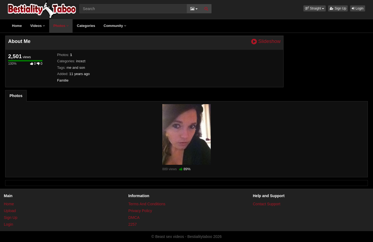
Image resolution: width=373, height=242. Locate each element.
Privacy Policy (140, 211)
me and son (76, 68)
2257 (132, 224)
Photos (61, 26)
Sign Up (338, 8)
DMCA (133, 217)
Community (115, 26)
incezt (80, 61)
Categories (86, 26)
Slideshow (266, 41)
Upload (10, 211)
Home (17, 26)
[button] (314, 8)
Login (357, 8)
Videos (37, 26)
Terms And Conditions (146, 204)
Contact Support (266, 204)
